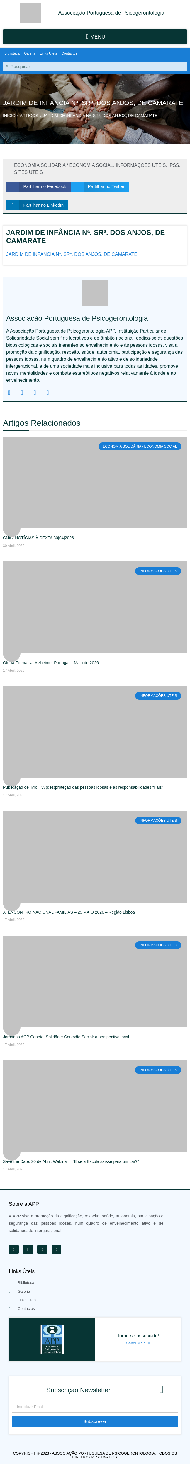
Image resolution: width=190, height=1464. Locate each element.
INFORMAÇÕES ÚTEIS (141, 165)
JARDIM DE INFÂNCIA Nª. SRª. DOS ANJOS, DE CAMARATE (71, 254)
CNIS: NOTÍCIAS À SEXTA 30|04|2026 (38, 537)
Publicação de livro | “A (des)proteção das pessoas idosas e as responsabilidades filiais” (83, 787)
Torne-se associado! (138, 1335)
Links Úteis (48, 53)
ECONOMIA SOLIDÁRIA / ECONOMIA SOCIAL (63, 165)
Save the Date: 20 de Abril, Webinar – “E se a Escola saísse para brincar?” (71, 1161)
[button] (95, 36)
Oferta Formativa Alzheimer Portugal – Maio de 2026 (51, 662)
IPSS (173, 165)
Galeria (29, 53)
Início (9, 115)
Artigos (29, 115)
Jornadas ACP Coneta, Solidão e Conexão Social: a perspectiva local (66, 1036)
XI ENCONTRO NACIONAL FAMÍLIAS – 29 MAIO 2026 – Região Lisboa (69, 912)
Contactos (69, 53)
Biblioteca (12, 53)
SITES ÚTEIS (28, 172)
